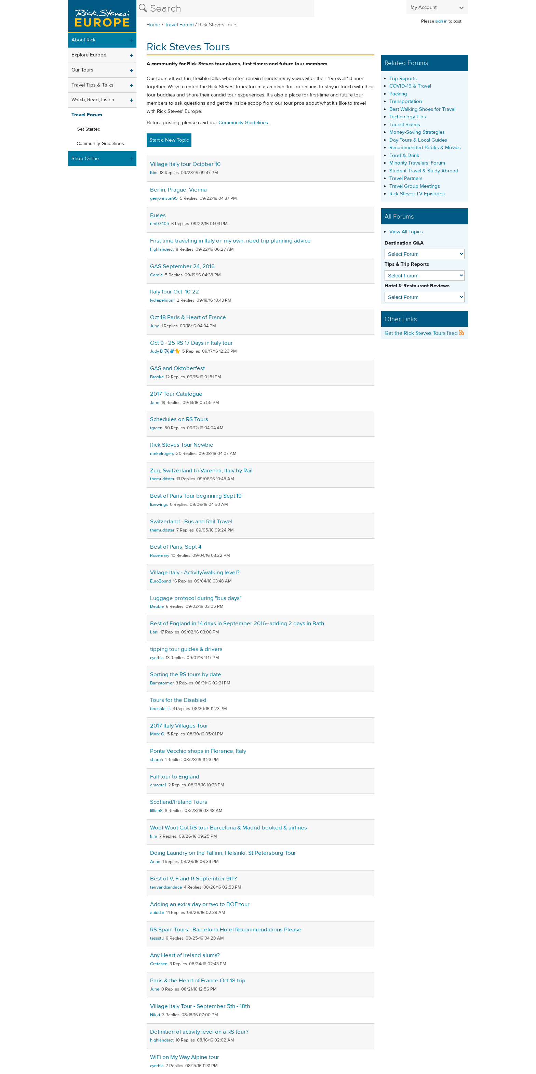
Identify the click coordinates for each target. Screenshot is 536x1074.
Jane (154, 402)
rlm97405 (159, 223)
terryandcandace (166, 887)
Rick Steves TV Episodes (417, 194)
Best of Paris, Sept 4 (175, 547)
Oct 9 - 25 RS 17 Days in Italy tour (191, 343)
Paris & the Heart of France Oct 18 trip (197, 980)
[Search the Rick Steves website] (225, 8)
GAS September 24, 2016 (182, 266)
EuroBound (160, 581)
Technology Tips (407, 117)
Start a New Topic (169, 140)
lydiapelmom (162, 300)
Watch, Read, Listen (92, 99)
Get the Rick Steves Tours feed (425, 333)
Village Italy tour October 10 (185, 164)
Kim (154, 172)
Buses (158, 215)
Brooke (157, 377)
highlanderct (162, 249)
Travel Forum (179, 25)
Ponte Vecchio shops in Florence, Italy (198, 751)
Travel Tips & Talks (92, 85)
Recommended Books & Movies (425, 147)
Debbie (157, 606)
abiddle (157, 912)
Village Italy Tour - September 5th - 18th (200, 1006)
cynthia (157, 657)
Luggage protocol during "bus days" (196, 598)
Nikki (155, 1015)
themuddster (162, 479)
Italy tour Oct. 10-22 (174, 292)
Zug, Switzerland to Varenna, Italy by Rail (201, 470)
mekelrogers (162, 453)
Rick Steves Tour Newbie (181, 445)
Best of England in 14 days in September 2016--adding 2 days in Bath (237, 623)
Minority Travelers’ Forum (417, 163)
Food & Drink (404, 155)
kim (153, 836)
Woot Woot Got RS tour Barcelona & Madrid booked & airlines (228, 827)
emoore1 (158, 785)
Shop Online (85, 158)
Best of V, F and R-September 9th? (193, 878)
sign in (441, 21)
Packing (398, 94)
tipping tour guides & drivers (186, 649)
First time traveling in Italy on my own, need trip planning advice (230, 241)
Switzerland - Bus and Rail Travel (191, 521)
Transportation (405, 101)
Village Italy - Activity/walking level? (195, 572)
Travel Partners (406, 178)
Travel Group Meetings (414, 186)
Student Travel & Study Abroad (423, 171)
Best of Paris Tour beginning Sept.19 (196, 496)
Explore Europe (88, 55)
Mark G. (157, 734)
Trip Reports (403, 78)
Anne (155, 861)
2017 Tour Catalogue (176, 394)
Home (153, 25)
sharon (156, 759)
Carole (156, 275)
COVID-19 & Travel (410, 86)
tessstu (157, 938)
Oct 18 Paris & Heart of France (188, 317)
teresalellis (160, 708)
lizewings (159, 504)
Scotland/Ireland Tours (178, 802)
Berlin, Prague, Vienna (178, 190)
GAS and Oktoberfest (177, 368)
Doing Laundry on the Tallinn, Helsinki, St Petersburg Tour (223, 853)
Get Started (88, 129)
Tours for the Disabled (178, 700)
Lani (154, 632)
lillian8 (156, 810)
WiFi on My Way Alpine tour (184, 1057)
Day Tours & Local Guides (418, 140)
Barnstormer (162, 683)
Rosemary (159, 555)
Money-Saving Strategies (417, 132)
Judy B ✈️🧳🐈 (165, 351)
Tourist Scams (404, 124)
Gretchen (159, 964)
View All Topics (406, 231)
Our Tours (82, 70)
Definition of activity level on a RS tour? (199, 1032)
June (154, 326)
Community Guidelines (100, 144)
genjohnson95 (164, 198)
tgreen (156, 428)
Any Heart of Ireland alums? (185, 955)
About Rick (83, 40)
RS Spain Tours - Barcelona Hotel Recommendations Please (226, 929)
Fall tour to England (174, 777)
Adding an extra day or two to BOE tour (200, 904)
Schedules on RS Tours (179, 419)
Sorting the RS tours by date (185, 674)
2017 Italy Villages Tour (179, 726)
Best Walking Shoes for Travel (422, 109)
